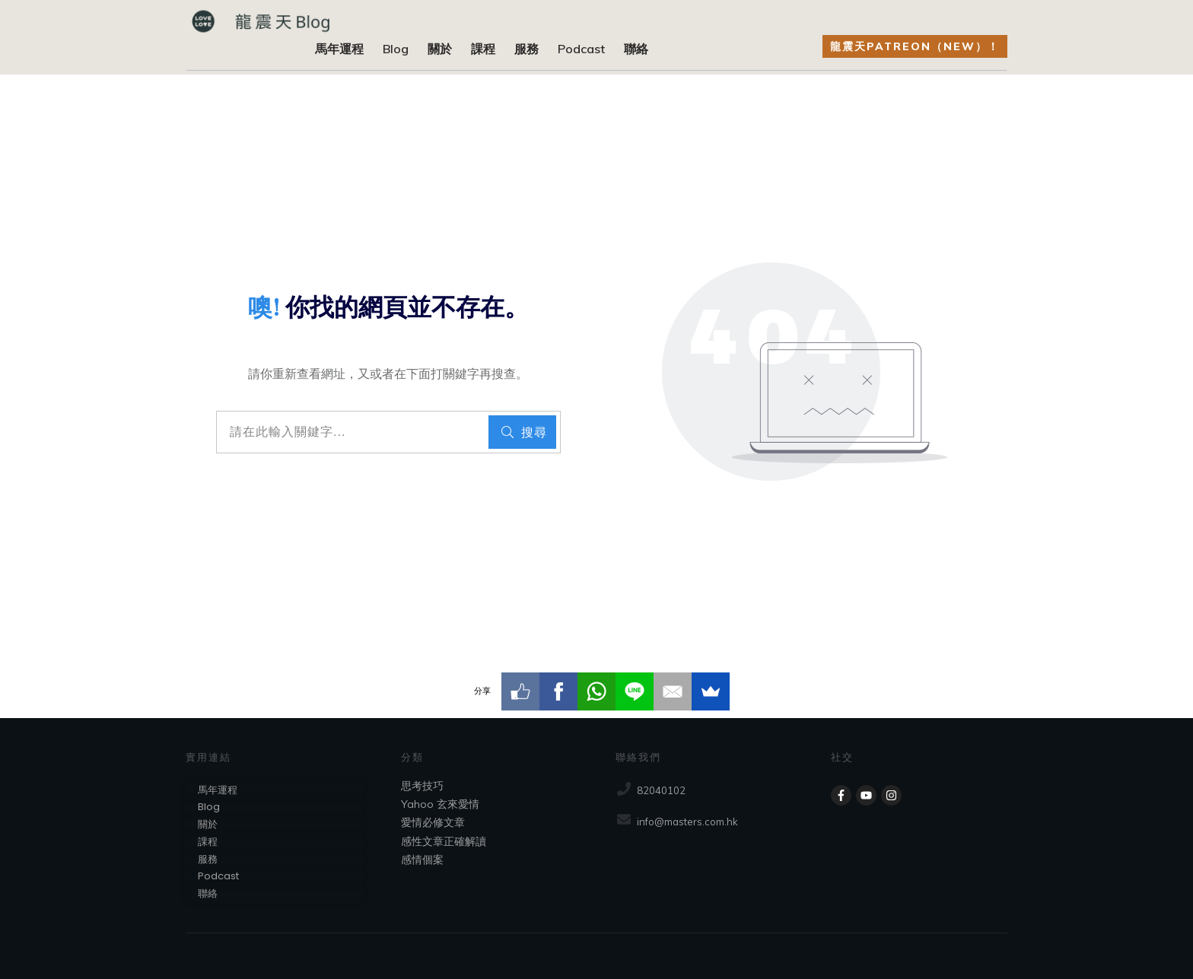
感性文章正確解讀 (443, 841)
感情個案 (422, 859)
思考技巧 (422, 786)
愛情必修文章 (433, 822)
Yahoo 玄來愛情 (440, 804)
